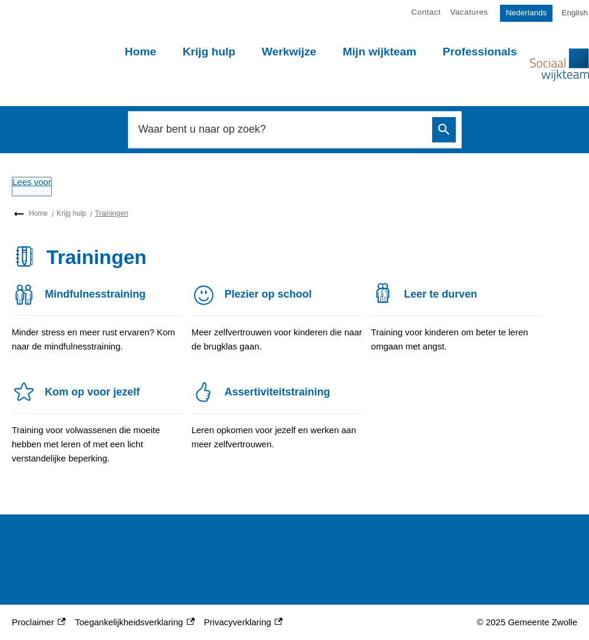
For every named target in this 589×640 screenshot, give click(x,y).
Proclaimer (38, 622)
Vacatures (469, 12)
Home (140, 51)
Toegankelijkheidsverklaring (135, 622)
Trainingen (111, 213)
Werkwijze (289, 51)
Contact (426, 12)
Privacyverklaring (243, 622)
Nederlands (526, 12)
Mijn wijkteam (379, 51)
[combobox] (282, 129)
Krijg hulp (209, 51)
